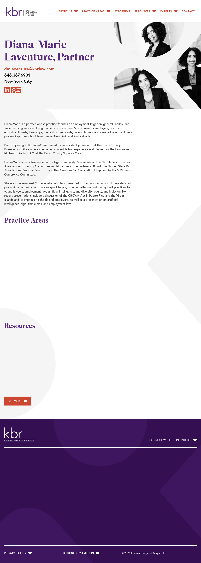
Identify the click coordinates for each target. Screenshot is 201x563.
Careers (169, 11)
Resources (145, 11)
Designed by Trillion (81, 553)
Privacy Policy (18, 553)
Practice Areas (96, 11)
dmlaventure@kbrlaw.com (29, 69)
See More (17, 401)
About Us (68, 11)
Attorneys (122, 11)
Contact (188, 11)
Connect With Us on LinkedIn (173, 440)
